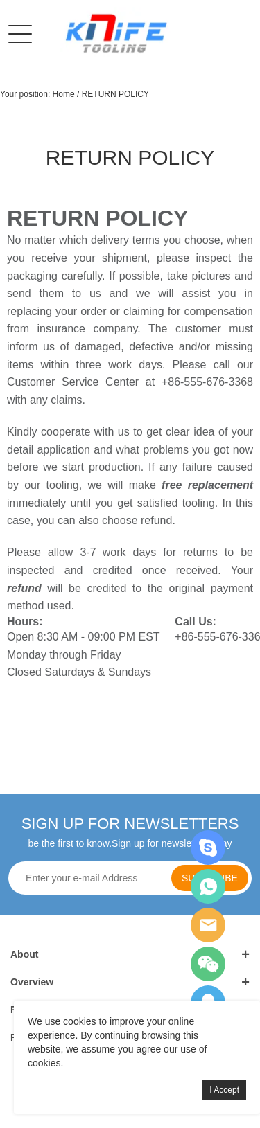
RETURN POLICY (115, 94)
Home (64, 94)
